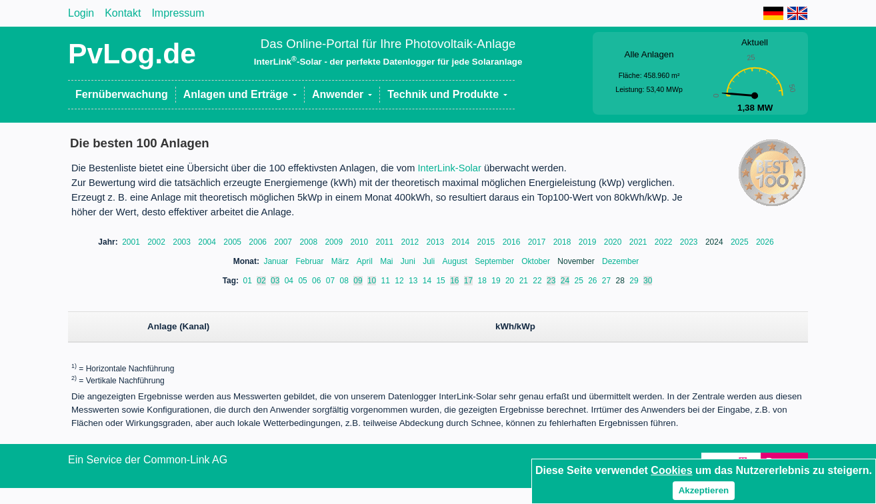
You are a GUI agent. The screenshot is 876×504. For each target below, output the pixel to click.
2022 (665, 242)
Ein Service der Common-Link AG (147, 459)
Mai (387, 261)
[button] (240, 95)
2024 (715, 242)
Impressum (177, 13)
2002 (157, 242)
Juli (430, 261)
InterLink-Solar (449, 168)
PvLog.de (132, 53)
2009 (335, 242)
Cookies (671, 470)
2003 (183, 242)
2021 (639, 242)
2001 (132, 242)
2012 (411, 242)
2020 (614, 242)
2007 (284, 242)
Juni (409, 261)
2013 (437, 242)
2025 (741, 242)
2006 (259, 242)
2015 (487, 242)
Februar (310, 261)
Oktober (536, 261)
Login (81, 13)
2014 (462, 242)
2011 (385, 242)
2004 (208, 242)
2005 (233, 242)
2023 (690, 242)
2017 (538, 242)
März (341, 261)
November (577, 261)
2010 (360, 242)
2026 (765, 242)
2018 (563, 242)
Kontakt (123, 13)
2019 (589, 242)
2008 (309, 242)
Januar (276, 261)
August (456, 261)
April (366, 261)
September (495, 261)
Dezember (620, 261)
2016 (513, 242)
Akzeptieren (704, 490)
